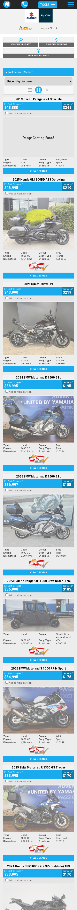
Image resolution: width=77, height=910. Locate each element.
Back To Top (38, 807)
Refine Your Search (19, 72)
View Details (38, 171)
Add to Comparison (20, 113)
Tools (47, 4)
